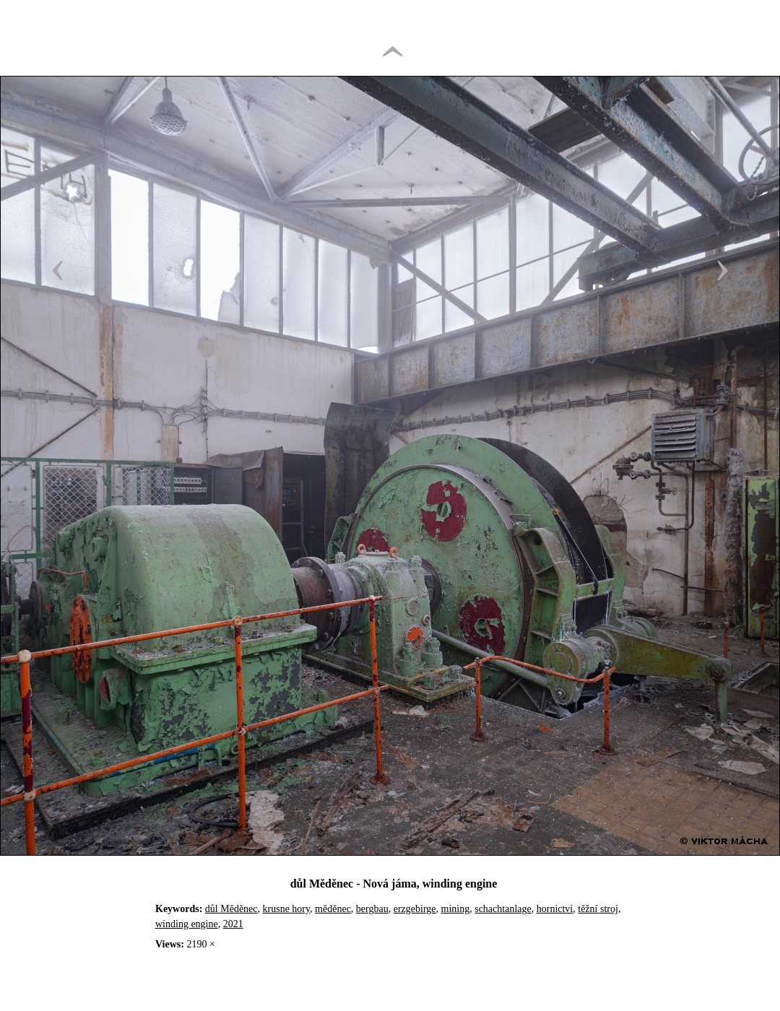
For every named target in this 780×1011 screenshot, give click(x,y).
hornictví (555, 908)
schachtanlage (503, 908)
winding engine (186, 924)
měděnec (333, 908)
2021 (233, 924)
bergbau (372, 908)
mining (455, 908)
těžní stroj (598, 908)
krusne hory (287, 908)
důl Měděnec (231, 908)
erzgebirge (415, 908)
